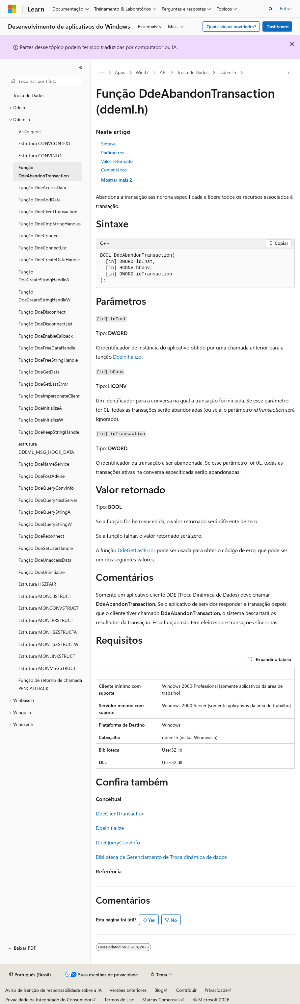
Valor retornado (117, 161)
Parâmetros (112, 152)
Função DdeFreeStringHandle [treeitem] (48, 360)
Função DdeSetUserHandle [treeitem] (45, 548)
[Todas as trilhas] (101, 72)
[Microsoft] (12, 9)
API (163, 72)
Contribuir (186, 990)
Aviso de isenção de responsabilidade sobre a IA (53, 990)
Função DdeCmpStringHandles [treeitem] (49, 223)
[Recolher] (81, 67)
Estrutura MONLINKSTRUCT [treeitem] (46, 656)
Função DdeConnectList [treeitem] (42, 248)
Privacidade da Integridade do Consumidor (48, 999)
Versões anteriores (128, 990)
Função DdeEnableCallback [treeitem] (45, 336)
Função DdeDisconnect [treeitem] (42, 312)
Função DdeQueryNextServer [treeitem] (47, 500)
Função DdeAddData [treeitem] (39, 199)
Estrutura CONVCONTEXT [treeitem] (44, 143)
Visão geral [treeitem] (29, 131)
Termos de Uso (119, 999)
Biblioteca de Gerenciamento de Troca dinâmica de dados (161, 856)
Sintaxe (108, 144)
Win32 (142, 72)
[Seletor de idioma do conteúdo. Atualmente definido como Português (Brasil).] (30, 974)
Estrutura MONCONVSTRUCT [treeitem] (48, 608)
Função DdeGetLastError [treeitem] (43, 384)
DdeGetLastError (136, 550)
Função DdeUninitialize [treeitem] (41, 572)
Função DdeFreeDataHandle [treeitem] (46, 348)
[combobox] (45, 81)
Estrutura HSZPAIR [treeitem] (37, 584)
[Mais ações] (289, 72)
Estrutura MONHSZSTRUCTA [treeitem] (47, 632)
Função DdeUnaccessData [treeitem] (44, 560)
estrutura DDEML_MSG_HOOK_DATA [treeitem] (46, 448)
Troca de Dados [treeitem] (28, 95)
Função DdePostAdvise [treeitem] (41, 476)
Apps (120, 72)
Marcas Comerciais (161, 999)
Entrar (286, 8)
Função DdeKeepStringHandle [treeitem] (48, 432)
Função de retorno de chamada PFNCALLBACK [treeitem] (50, 684)
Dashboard (277, 26)
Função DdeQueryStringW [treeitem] (45, 524)
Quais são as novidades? (231, 26)
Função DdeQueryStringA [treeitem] (44, 512)
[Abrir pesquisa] (270, 9)
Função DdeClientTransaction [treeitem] (47, 211)
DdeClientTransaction (120, 813)
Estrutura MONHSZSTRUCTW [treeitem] (48, 644)
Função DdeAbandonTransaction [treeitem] (43, 171)
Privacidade (216, 990)
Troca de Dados (192, 72)
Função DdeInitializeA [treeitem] (40, 408)
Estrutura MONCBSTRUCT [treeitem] (44, 596)
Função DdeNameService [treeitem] (43, 464)
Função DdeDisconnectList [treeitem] (45, 324)
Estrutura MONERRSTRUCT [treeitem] (45, 620)
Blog (158, 990)
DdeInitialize (127, 356)
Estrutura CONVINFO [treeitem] (40, 155)
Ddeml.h (227, 72)
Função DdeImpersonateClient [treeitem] (49, 396)
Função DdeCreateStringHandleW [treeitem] (44, 296)
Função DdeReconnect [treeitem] (41, 536)
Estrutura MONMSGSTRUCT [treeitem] (47, 668)
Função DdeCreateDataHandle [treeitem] (49, 259)
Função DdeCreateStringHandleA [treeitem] (43, 276)
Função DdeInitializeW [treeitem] (40, 420)
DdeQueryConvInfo (118, 842)
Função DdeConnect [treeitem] (39, 235)
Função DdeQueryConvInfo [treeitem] (46, 488)
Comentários (114, 170)
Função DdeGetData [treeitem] (39, 372)
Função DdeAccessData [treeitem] (42, 187)
